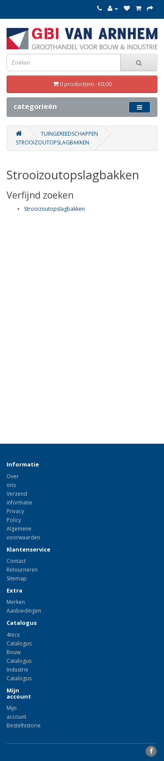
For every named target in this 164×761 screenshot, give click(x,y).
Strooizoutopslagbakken (52, 142)
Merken (16, 602)
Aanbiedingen (24, 610)
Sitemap (17, 578)
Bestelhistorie (24, 725)
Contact (16, 561)
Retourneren (22, 569)
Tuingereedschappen (69, 133)
